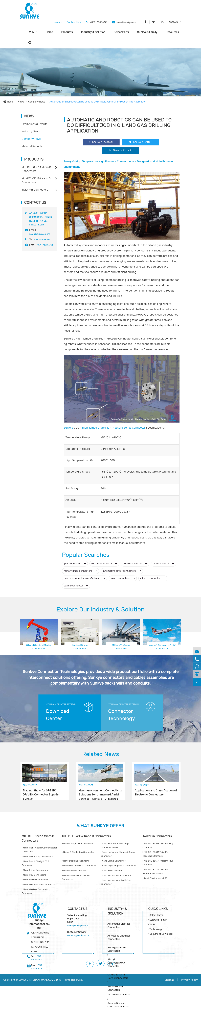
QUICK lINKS (158, 909)
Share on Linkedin (120, 150)
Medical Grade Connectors (80, 647)
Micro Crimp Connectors (35, 870)
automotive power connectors (122, 571)
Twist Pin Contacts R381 (155, 878)
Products (67, 32)
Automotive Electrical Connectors (119, 925)
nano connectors (122, 578)
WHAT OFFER (100, 826)
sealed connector (76, 585)
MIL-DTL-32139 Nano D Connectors (36, 180)
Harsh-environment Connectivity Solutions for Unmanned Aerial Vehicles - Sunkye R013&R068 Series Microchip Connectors (100, 793)
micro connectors (135, 563)
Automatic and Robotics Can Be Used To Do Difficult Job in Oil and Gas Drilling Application (98, 101)
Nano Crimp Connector (113, 861)
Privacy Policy (189, 979)
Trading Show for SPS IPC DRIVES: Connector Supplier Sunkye (41, 793)
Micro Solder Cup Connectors (37, 856)
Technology (155, 929)
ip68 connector (75, 563)
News (58, 22)
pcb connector (163, 563)
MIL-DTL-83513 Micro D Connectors (36, 169)
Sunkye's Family (147, 32)
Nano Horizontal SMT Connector (79, 865)
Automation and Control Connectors (118, 1005)
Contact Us (74, 22)
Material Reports (32, 146)
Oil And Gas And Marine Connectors (38, 647)
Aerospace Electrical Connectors (162, 647)
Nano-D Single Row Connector (78, 852)
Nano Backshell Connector (76, 861)
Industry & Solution (93, 32)
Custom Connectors (120, 994)
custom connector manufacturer (84, 578)
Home (49, 32)
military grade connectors (80, 571)
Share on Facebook (101, 142)
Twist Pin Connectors (35, 189)
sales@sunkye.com (126, 22)
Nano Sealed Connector (74, 870)
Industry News (31, 131)
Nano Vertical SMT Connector (116, 875)
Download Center (57, 714)
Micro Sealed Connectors (35, 879)
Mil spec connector (104, 563)
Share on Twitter (140, 142)
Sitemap (169, 979)
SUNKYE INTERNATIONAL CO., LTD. (38, 979)
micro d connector (153, 578)
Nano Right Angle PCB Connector (118, 865)
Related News (100, 754)
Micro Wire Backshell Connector (38, 884)
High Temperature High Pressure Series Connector (113, 427)
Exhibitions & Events (34, 124)
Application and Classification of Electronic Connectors (156, 792)
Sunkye (68, 427)
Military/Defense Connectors (121, 647)
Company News (36, 101)
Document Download (160, 934)
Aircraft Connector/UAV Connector (116, 963)
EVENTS (32, 32)
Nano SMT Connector (112, 870)
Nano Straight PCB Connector (78, 843)
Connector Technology (121, 714)
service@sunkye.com (78, 935)
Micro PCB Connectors (34, 875)
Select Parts (121, 32)
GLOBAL (173, 21)
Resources (172, 32)
